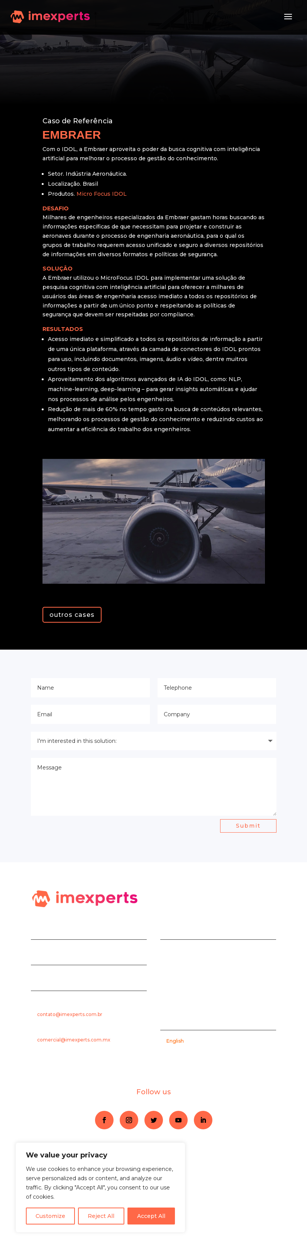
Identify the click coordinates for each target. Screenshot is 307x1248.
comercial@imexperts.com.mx (73, 1040)
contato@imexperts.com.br (69, 1014)
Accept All (151, 1216)
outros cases (72, 614)
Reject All (101, 1216)
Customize (50, 1216)
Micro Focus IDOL (101, 193)
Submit (248, 825)
